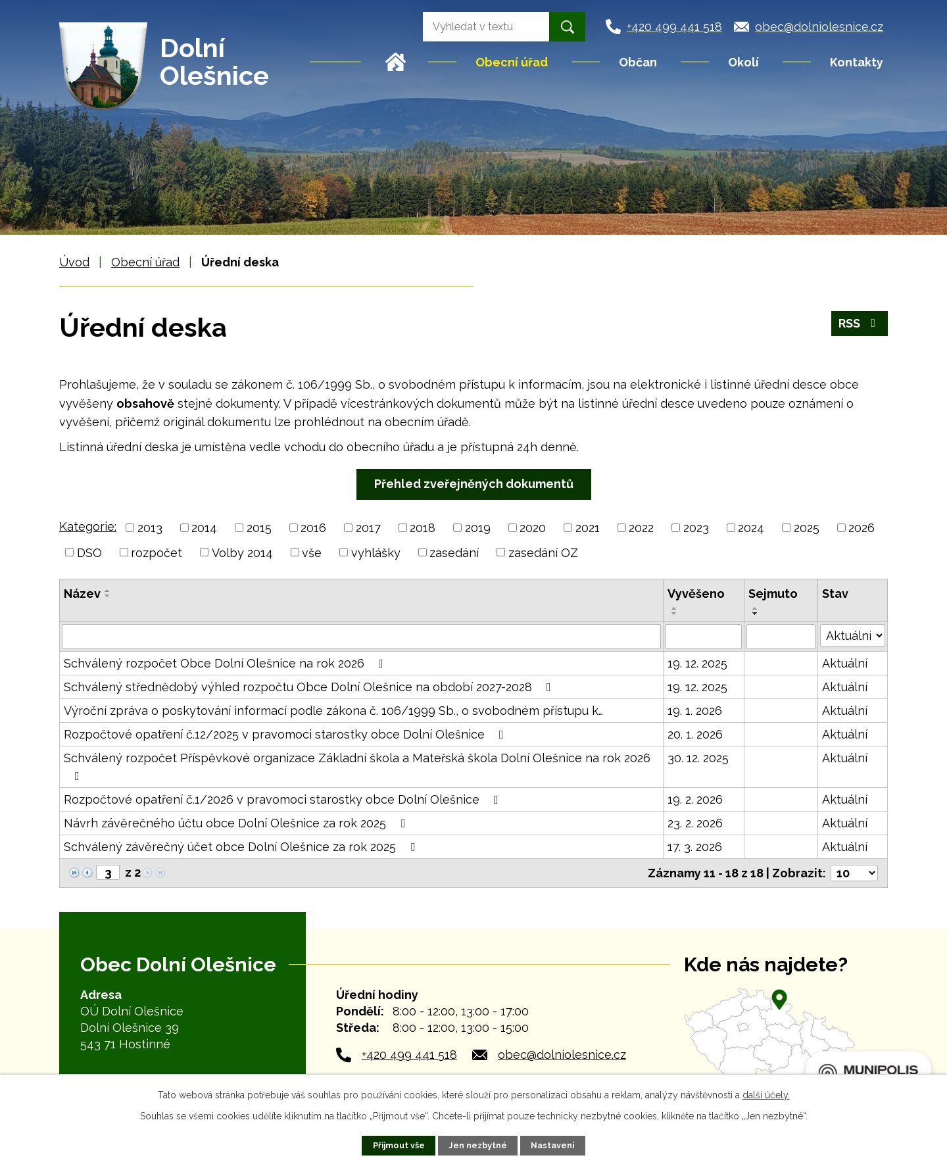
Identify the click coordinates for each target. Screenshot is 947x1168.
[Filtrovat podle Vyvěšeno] (704, 636)
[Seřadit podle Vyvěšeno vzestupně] (675, 608)
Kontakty (856, 62)
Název (82, 593)
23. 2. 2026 (695, 823)
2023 (696, 528)
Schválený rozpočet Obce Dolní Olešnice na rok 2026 (226, 663)
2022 (641, 528)
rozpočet (156, 552)
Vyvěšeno (696, 593)
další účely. (766, 1095)
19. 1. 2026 (695, 711)
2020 (533, 528)
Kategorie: (87, 526)
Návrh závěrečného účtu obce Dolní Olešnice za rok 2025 (237, 823)
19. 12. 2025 (697, 663)
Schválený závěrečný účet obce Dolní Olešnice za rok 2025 (242, 847)
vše (312, 552)
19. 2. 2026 (695, 799)
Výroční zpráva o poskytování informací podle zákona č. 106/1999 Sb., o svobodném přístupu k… (333, 711)
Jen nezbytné (478, 1145)
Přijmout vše (399, 1145)
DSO (89, 552)
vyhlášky (376, 552)
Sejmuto (773, 593)
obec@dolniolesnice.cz (562, 1054)
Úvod (396, 62)
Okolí (743, 62)
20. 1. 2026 (695, 734)
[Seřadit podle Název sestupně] (108, 595)
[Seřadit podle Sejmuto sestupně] (755, 613)
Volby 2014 (242, 552)
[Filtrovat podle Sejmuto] (780, 636)
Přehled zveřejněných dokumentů (473, 484)
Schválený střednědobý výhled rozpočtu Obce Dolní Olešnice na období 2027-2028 (310, 687)
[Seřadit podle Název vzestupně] (108, 590)
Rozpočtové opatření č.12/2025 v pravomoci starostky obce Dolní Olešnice (286, 734)
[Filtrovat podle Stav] (852, 635)
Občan (638, 62)
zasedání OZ (543, 552)
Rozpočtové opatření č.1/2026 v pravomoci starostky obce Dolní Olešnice (284, 799)
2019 (478, 528)
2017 (368, 528)
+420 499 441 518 (409, 1054)
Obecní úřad (511, 62)
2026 (861, 528)
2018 (422, 528)
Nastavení (552, 1145)
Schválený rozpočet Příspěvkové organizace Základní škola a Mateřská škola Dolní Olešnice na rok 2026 (357, 766)
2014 (204, 528)
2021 (587, 528)
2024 (751, 528)
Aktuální (844, 663)
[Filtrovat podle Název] (361, 636)
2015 (259, 528)
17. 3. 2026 (695, 847)
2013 (149, 528)
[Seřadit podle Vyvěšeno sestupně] (675, 613)
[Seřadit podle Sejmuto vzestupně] (755, 608)
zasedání (454, 552)
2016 (313, 528)
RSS (859, 323)
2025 (806, 528)
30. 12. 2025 (698, 758)
